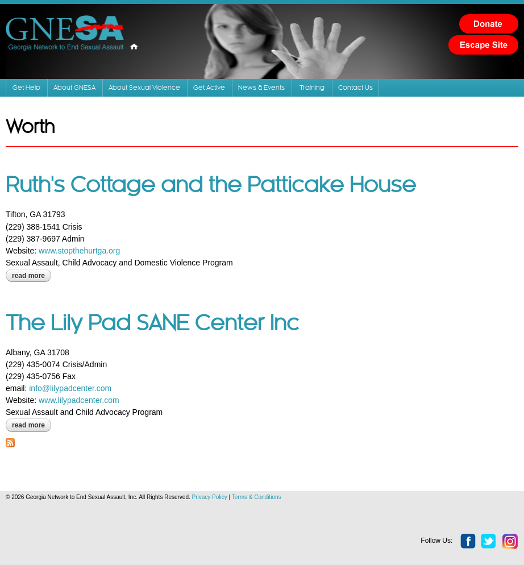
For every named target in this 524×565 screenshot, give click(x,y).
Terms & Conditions (256, 497)
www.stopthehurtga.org (79, 250)
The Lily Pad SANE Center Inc (152, 324)
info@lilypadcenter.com (70, 388)
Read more (31, 276)
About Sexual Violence (144, 88)
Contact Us (355, 88)
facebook (468, 542)
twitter (489, 542)
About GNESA (74, 88)
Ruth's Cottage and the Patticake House (211, 186)
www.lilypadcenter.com (79, 400)
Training (312, 88)
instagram (510, 542)
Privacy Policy (209, 497)
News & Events (261, 88)
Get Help (26, 88)
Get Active (209, 88)
